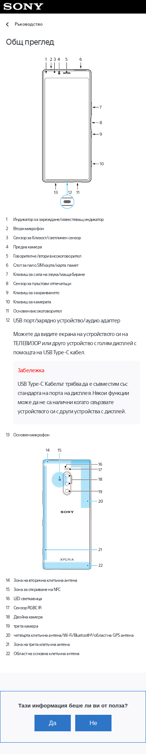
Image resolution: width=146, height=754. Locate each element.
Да (52, 723)
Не (93, 723)
